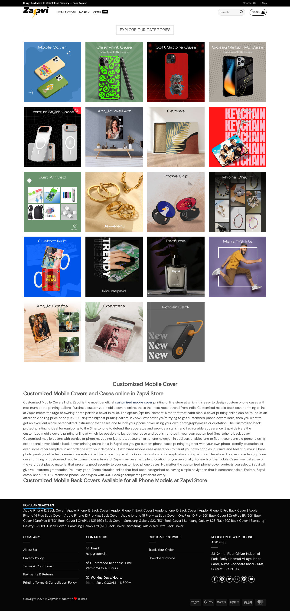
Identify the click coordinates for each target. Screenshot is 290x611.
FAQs (264, 3)
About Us (30, 550)
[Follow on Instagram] (222, 579)
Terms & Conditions (37, 566)
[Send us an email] (236, 579)
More (84, 12)
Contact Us (249, 3)
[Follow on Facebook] (215, 579)
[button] (258, 12)
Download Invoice (162, 558)
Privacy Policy (33, 558)
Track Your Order (161, 550)
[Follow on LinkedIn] (244, 579)
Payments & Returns (38, 574)
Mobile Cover (66, 12)
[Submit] (241, 12)
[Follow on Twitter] (229, 579)
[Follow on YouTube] (251, 579)
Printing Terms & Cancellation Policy (50, 582)
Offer (97, 12)
